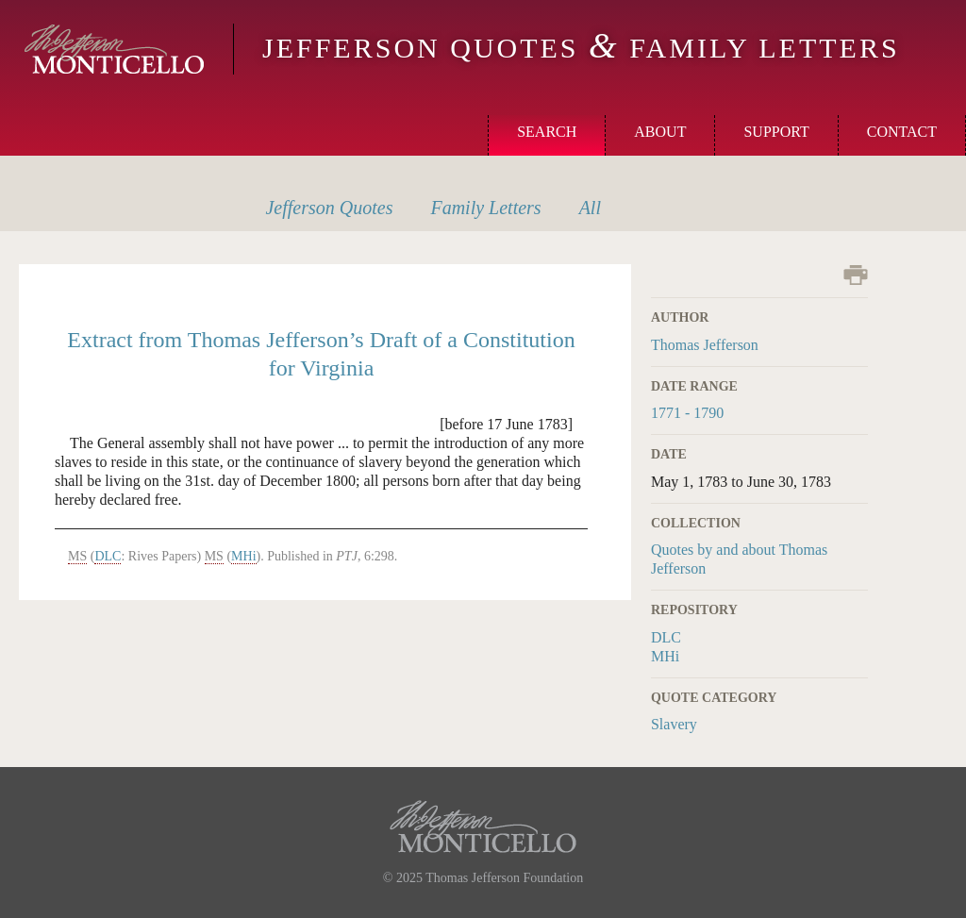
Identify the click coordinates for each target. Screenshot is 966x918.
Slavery (674, 724)
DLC (666, 637)
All (590, 207)
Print (855, 275)
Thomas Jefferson (704, 345)
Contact (902, 132)
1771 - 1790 (687, 413)
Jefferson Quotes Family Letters (581, 47)
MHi (665, 656)
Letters (485, 207)
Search (546, 132)
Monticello (114, 49)
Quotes (328, 207)
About (660, 132)
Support (775, 132)
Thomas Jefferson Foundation (504, 878)
